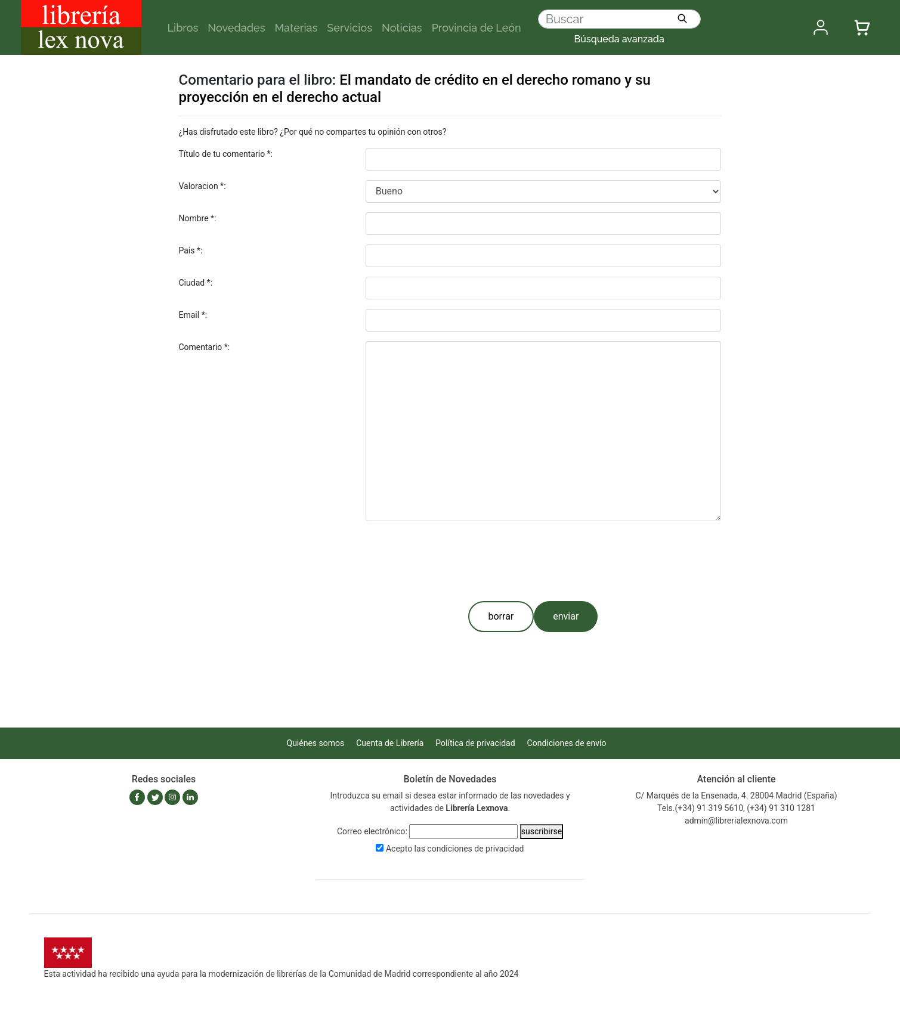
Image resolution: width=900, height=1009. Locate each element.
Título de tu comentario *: (226, 154)
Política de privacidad (475, 743)
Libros (183, 27)
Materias (295, 27)
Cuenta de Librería (389, 743)
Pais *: (191, 250)
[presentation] (456, 559)
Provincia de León (476, 27)
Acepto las (455, 848)
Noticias (402, 27)
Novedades (236, 27)
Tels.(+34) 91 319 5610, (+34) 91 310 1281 (736, 808)
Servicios (349, 27)
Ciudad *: (196, 282)
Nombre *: (198, 218)
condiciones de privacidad (475, 848)
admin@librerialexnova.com (736, 820)
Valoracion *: (202, 186)
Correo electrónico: (372, 831)
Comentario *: (204, 347)
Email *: (193, 315)
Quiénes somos (316, 743)
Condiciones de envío (567, 743)
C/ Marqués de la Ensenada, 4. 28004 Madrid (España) (736, 795)
